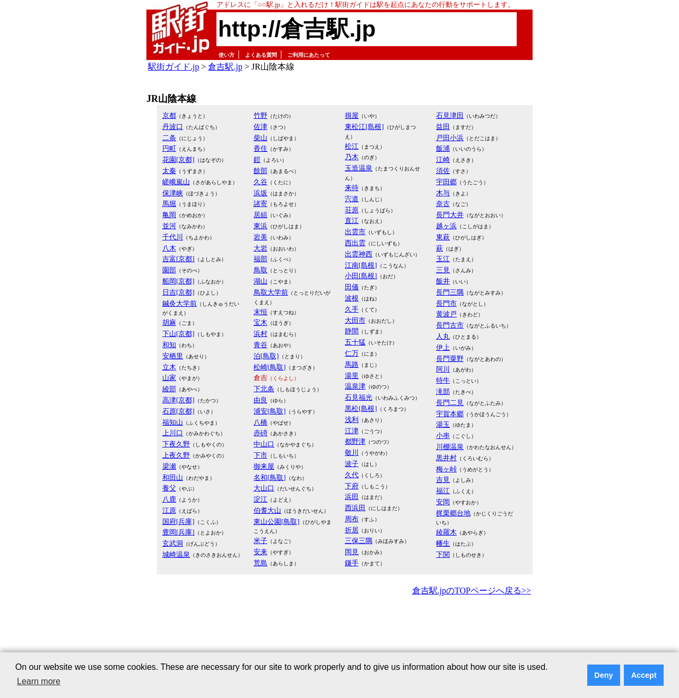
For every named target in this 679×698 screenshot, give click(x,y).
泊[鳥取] (266, 356)
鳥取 (260, 270)
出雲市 (355, 232)
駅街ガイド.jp (173, 66)
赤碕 (260, 433)
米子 (260, 541)
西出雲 (355, 243)
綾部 (169, 389)
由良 (260, 400)
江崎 (443, 159)
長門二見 (450, 403)
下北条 (264, 389)
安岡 (443, 502)
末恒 (260, 312)
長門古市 (450, 325)
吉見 (443, 480)
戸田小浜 (450, 138)
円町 (169, 148)
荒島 (260, 563)
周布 (352, 519)
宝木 (260, 322)
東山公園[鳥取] (277, 521)
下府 (352, 486)
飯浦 (443, 148)
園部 (169, 270)
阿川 (443, 369)
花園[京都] (178, 159)
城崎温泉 (176, 554)
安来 (260, 552)
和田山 (172, 477)
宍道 (352, 199)
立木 (169, 367)
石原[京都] (178, 411)
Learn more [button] (38, 681)
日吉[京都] (178, 292)
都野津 (355, 441)
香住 (260, 148)
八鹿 (169, 499)
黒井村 (446, 458)
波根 (352, 298)
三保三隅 (358, 541)
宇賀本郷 (450, 414)
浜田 (352, 497)
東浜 (260, 226)
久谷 (260, 182)
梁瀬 (169, 466)
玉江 (443, 259)
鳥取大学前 (271, 292)
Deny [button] (603, 675)
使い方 (226, 55)
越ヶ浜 (446, 226)
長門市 (446, 303)
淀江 (260, 499)
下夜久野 (176, 444)
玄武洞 (172, 543)
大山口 (264, 488)
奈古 (443, 204)
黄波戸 (446, 314)
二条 (169, 138)
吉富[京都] (178, 259)
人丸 (443, 336)
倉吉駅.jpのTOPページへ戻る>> (471, 590)
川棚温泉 (450, 447)
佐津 (260, 127)
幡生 (443, 543)
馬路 (352, 364)
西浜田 (355, 508)
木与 (443, 193)
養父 (169, 488)
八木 (169, 248)
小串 (443, 436)
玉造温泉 (358, 168)
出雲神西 (358, 254)
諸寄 (260, 204)
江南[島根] (361, 265)
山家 (169, 378)
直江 (352, 221)
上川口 (172, 433)
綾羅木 (446, 532)
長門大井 (450, 215)
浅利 (352, 420)
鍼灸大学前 (179, 303)
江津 (352, 431)
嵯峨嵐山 (176, 182)
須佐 (443, 171)
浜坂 (260, 193)
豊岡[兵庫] (178, 532)
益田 (443, 127)
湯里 (352, 376)
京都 (169, 115)
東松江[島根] (364, 127)
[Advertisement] (339, 627)
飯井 (443, 281)
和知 (169, 345)
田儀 (352, 287)
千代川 (172, 237)
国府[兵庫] (178, 521)
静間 (352, 331)
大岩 (260, 248)
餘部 (260, 171)
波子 (352, 464)
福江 (443, 491)
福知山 (172, 422)
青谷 (260, 345)
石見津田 (450, 115)
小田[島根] (361, 276)
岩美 (260, 237)
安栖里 (172, 356)
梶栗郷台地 (453, 513)
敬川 (352, 452)
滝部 (443, 391)
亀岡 (169, 215)
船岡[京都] (178, 281)
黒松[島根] (361, 408)
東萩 (443, 237)
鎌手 (352, 563)
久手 (352, 309)
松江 (352, 146)
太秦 (169, 171)
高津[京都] (178, 400)
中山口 (264, 444)
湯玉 (443, 424)
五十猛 (355, 342)
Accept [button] (644, 675)
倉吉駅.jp (225, 66)
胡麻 (169, 322)
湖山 (260, 281)
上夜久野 (176, 455)
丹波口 (172, 127)
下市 (260, 455)
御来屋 (264, 466)
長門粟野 (450, 359)
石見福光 (358, 397)
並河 (169, 226)
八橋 (260, 422)
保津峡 (172, 193)
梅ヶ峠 (446, 469)
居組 (260, 215)
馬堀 (169, 204)
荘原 (352, 210)
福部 (260, 259)
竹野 (260, 115)
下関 (443, 554)
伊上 (443, 347)
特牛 (443, 380)
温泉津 (355, 386)
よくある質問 (261, 55)
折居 (352, 530)
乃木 (352, 157)
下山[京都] (178, 334)
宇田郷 (446, 182)
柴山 (260, 138)
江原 (169, 510)
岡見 (352, 552)
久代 (352, 475)
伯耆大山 (267, 510)
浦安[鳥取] (270, 411)
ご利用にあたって (309, 55)
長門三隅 (450, 292)
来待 (352, 188)
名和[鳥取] (270, 477)
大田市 (355, 320)
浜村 (260, 334)
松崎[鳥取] (270, 367)
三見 (443, 270)
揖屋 (352, 115)
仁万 (352, 353)
